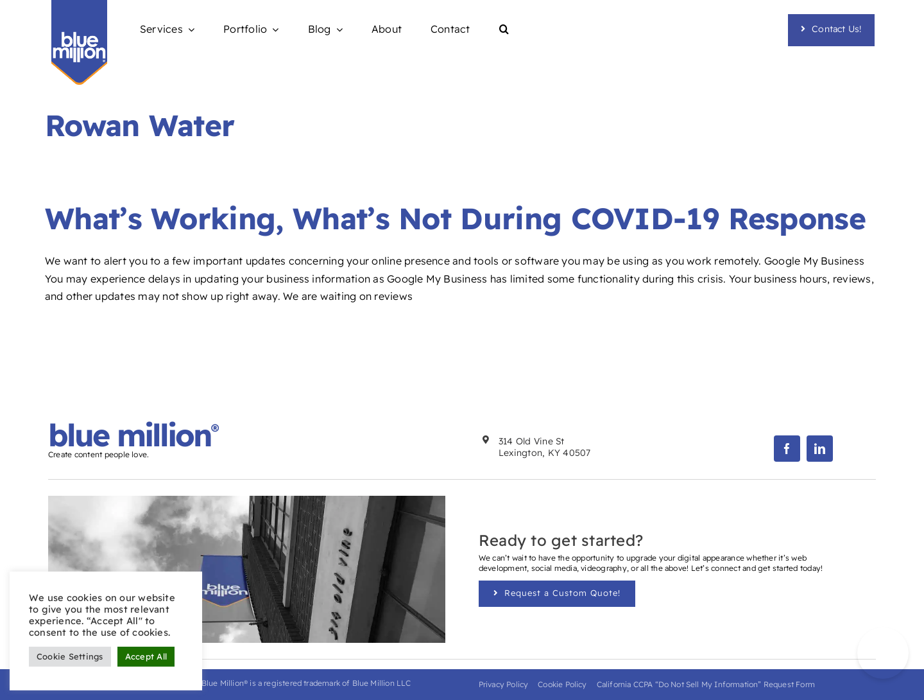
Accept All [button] (146, 656)
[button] (504, 29)
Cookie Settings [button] (70, 656)
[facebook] (787, 448)
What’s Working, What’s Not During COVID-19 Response (455, 218)
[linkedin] (820, 448)
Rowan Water (139, 125)
